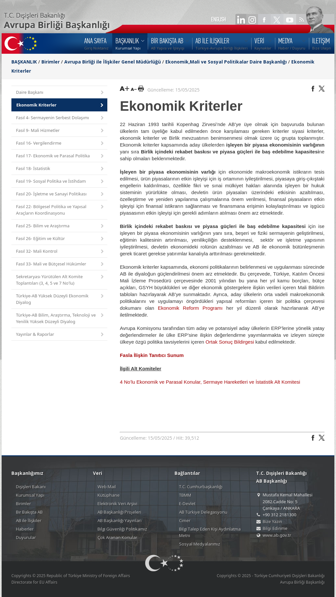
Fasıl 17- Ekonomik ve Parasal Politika (60, 156)
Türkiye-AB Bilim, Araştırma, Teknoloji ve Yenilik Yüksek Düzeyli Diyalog (60, 318)
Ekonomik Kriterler (60, 105)
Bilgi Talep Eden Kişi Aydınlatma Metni (210, 532)
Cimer (185, 520)
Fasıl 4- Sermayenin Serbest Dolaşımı (60, 118)
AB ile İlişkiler (28, 520)
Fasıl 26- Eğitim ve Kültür (60, 238)
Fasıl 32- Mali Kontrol (60, 251)
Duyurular (26, 537)
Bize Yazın (272, 521)
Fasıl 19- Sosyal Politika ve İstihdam (60, 181)
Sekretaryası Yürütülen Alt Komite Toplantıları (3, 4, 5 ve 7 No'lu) (60, 280)
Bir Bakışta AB (29, 512)
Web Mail (107, 487)
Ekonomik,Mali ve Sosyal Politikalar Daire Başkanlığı (226, 62)
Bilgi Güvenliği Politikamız (122, 529)
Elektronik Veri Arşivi (117, 503)
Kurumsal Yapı (30, 495)
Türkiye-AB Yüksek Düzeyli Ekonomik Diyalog (60, 299)
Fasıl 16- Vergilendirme (60, 143)
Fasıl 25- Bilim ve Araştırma (60, 226)
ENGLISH (218, 19)
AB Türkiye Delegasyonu (203, 512)
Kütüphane (109, 495)
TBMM (185, 495)
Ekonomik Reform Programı (190, 308)
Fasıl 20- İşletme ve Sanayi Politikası (60, 194)
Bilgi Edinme (275, 528)
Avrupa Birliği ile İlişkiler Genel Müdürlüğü (112, 62)
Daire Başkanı (60, 92)
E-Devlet (187, 503)
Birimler (50, 62)
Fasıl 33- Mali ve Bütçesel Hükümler (60, 264)
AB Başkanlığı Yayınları (120, 520)
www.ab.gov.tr (277, 535)
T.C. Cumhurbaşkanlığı (200, 487)
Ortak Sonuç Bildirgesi (230, 342)
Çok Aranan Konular (117, 537)
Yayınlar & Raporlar (60, 334)
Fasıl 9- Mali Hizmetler (60, 130)
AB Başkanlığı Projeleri (119, 512)
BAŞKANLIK (24, 62)
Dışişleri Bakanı (31, 487)
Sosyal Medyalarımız (199, 544)
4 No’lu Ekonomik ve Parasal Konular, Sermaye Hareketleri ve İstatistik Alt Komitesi (210, 382)
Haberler (25, 529)
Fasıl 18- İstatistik (60, 168)
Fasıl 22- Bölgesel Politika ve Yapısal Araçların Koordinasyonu (60, 210)
